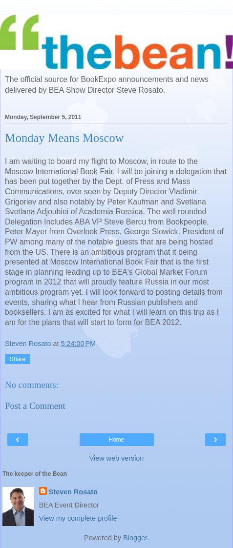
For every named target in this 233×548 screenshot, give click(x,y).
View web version (116, 458)
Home (116, 439)
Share (17, 359)
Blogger (135, 538)
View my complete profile (78, 518)
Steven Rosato (73, 492)
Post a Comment (35, 406)
